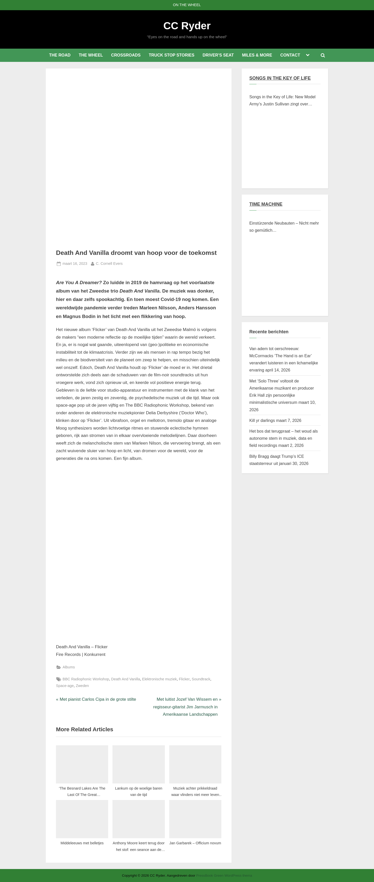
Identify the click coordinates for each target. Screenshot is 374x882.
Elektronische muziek (159, 679)
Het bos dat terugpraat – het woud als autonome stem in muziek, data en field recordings (283, 438)
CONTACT (290, 55)
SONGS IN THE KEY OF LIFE (280, 78)
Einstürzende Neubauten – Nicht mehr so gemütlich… (284, 226)
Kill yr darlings (262, 420)
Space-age (65, 686)
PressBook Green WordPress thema (224, 875)
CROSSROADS (126, 55)
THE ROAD (59, 55)
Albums (69, 667)
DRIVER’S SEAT (218, 55)
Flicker (184, 679)
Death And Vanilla (125, 679)
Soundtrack (201, 679)
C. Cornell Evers (109, 263)
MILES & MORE (257, 55)
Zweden (82, 686)
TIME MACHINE (265, 204)
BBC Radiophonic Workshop (86, 679)
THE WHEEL (91, 55)
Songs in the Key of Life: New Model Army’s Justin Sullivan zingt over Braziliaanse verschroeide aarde (282, 101)
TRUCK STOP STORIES (171, 55)
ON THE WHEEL (187, 5)
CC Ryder (187, 26)
